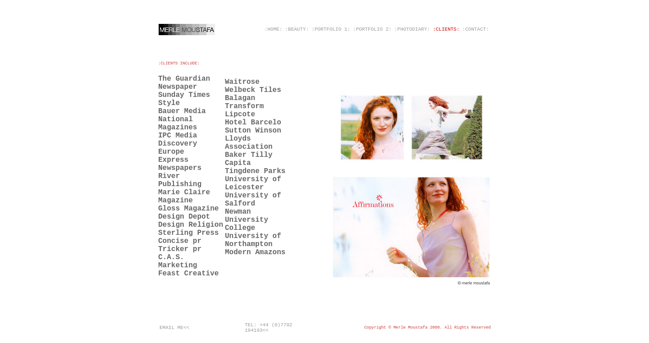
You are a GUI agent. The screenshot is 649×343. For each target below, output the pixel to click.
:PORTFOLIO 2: (372, 29)
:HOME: (274, 29)
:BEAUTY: (297, 29)
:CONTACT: (475, 29)
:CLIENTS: (446, 29)
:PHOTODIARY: (412, 29)
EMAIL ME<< (174, 327)
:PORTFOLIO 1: (330, 29)
